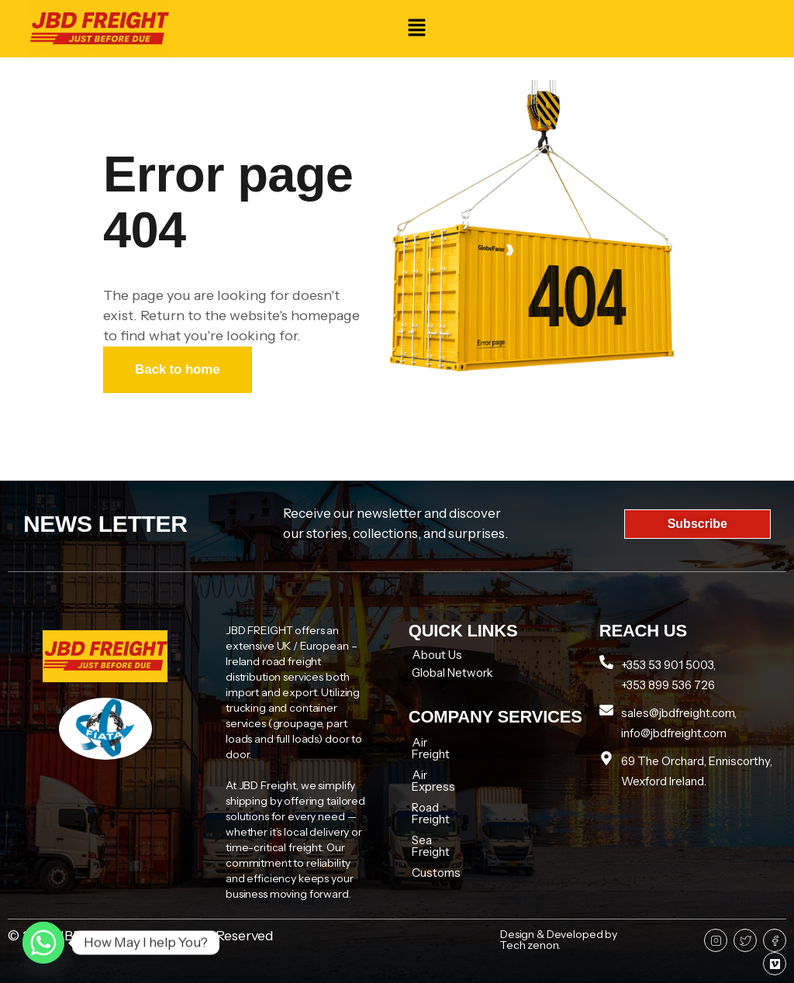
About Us (437, 654)
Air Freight (440, 742)
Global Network (452, 672)
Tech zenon (529, 945)
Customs (436, 826)
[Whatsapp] (43, 943)
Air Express (442, 763)
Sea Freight (442, 805)
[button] (416, 29)
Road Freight (445, 784)
